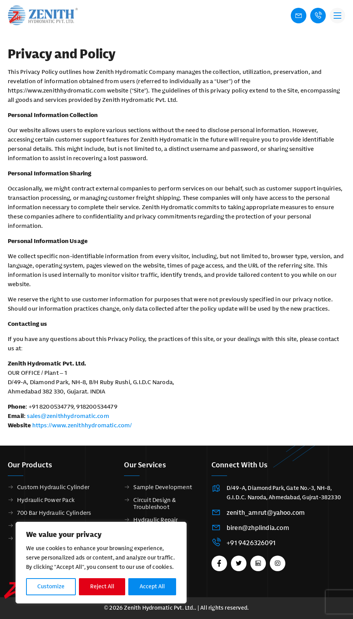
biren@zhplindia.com (258, 528)
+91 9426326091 (251, 543)
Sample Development (162, 487)
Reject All (102, 586)
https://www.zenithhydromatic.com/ (82, 425)
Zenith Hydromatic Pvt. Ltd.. (160, 608)
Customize (51, 586)
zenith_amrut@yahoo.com (266, 512)
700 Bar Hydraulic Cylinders (54, 512)
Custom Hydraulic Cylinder (53, 487)
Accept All (152, 586)
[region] (101, 562)
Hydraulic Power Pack (46, 500)
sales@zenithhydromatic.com (68, 416)
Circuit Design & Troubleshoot (154, 504)
